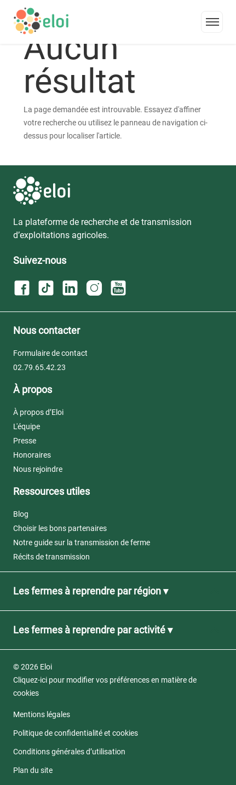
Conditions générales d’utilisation (69, 751)
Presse (24, 440)
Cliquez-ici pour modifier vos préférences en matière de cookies (105, 686)
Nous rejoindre (37, 469)
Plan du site (33, 770)
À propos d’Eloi (38, 412)
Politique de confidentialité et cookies (75, 733)
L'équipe (26, 426)
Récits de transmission (51, 556)
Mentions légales (41, 714)
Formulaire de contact (50, 353)
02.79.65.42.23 (39, 367)
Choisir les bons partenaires (60, 528)
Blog (20, 514)
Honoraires (32, 455)
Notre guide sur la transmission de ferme (81, 542)
